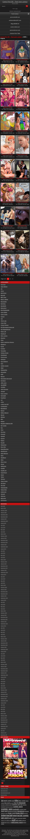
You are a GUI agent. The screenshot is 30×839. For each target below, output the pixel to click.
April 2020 (3, 660)
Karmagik (3, 395)
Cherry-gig (3, 321)
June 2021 (3, 630)
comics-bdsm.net (15, 27)
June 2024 (3, 553)
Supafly (3, 468)
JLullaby (3, 387)
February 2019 (4, 690)
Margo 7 (22, 180)
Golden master (5, 365)
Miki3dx (3, 417)
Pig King (3, 432)
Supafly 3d (3, 470)
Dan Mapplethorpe (5, 329)
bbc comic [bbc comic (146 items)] (22, 800)
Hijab (2, 368)
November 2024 (4, 542)
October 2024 (4, 544)
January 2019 (4, 692)
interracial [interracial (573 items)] (6, 815)
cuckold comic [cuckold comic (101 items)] (22, 809)
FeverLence (4, 357)
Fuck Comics (15, 14)
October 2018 (4, 698)
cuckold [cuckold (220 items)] (16, 809)
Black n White (4, 299)
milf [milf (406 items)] (13, 820)
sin (13, 61)
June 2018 (3, 707)
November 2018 (4, 696)
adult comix (5, 156)
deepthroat (22, 61)
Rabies (2, 440)
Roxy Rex (3, 447)
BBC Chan (3, 297)
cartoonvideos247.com (15, 20)
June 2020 (3, 655)
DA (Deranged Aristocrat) (7, 327)
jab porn (8, 61)
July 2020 (3, 653)
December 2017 (4, 720)
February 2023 (4, 587)
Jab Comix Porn (4, 790)
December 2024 (4, 540)
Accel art (3, 284)
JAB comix (3, 383)
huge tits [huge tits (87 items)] (26, 813)
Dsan (2, 340)
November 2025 (4, 516)
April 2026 (3, 506)
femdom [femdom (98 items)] (15, 811)
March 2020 (3, 662)
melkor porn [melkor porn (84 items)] (8, 820)
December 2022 (4, 591)
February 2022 (4, 613)
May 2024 (3, 555)
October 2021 (4, 621)
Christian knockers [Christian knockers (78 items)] (9, 806)
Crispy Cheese (4, 325)
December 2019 (4, 668)
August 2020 (3, 651)
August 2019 (3, 677)
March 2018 (3, 713)
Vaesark (3, 494)
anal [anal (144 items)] (13, 800)
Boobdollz (3, 306)
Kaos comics (4, 393)
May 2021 (3, 632)
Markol (2, 410)
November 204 (4, 735)
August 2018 (3, 702)
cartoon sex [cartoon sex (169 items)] (16, 805)
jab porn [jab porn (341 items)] (5, 818)
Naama (2, 421)
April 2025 (3, 531)
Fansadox (3, 350)
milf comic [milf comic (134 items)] (19, 820)
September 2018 (4, 700)
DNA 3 (5, 61)
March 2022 (3, 611)
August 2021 (3, 626)
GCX (2, 363)
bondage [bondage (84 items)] (3, 804)
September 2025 (4, 521)
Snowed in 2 (11, 109)
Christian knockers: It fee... (22, 154)
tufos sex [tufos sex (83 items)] (9, 822)
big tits (19, 109)
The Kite (3, 485)
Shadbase (3, 457)
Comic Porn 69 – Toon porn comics (15, 2)
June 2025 (3, 527)
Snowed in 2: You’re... (7, 107)
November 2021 (4, 619)
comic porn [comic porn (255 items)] (18, 807)
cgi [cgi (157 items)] (21, 805)
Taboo (2, 477)
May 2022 (3, 606)
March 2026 (3, 508)
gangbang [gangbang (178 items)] (20, 811)
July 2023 (3, 576)
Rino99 (2, 442)
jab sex (26, 85)
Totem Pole (4, 489)
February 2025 (4, 536)
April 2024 (3, 557)
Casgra (2, 316)
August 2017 (3, 728)
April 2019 (3, 685)
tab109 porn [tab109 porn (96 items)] (4, 822)
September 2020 (4, 649)
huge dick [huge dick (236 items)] (20, 813)
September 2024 (4, 546)
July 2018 (3, 705)
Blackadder (4, 301)
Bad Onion (3, 293)
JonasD (3, 391)
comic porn (10, 204)
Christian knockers (10, 251)
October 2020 (4, 647)
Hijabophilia (4, 370)
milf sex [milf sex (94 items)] (24, 820)
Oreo (2, 430)
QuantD (3, 436)
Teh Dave (3, 483)
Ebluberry (3, 344)
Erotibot (3, 348)
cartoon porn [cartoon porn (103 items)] (8, 804)
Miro (2, 419)
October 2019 (4, 673)
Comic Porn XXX (4, 788)
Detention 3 (26, 61)
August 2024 (3, 549)
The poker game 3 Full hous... (22, 273)
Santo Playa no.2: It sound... (22, 130)
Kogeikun (3, 397)
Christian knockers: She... (7, 249)
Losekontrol (4, 406)
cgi (24, 156)
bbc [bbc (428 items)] (17, 800)
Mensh (2, 415)
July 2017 (3, 730)
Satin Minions (4, 453)
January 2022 (4, 615)
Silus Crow (3, 462)
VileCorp (3, 496)
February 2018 (4, 715)
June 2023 (3, 578)
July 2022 (3, 602)
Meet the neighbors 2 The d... (7, 202)
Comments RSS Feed (16, 11)
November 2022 (4, 593)
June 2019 (3, 681)
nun (11, 61)
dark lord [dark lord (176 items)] (4, 811)
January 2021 (4, 640)
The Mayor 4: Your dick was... (22, 202)
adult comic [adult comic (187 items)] (7, 801)
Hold (2, 374)
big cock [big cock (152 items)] (7, 803)
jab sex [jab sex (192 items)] (11, 818)
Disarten (3, 338)
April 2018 (3, 711)
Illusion (3, 376)
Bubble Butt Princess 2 (7, 85)
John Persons (4, 389)
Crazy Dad (7, 180)
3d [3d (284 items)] (2, 801)
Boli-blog (3, 303)
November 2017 (4, 722)
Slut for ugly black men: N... (22, 249)
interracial (23, 109)
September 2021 (4, 623)
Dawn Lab (3, 331)
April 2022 (3, 608)
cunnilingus (10, 156)
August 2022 (3, 600)
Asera (2, 291)
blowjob (21, 156)
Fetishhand (4, 355)
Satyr (2, 455)
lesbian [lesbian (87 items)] (16, 818)
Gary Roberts (4, 361)
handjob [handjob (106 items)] (27, 811)
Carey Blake (4, 312)
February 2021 (4, 638)
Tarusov (3, 479)
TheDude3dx (4, 487)
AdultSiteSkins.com (15, 835)
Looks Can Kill (4, 404)
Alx (1, 289)
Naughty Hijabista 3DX (7, 423)
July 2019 (3, 679)
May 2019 (3, 683)
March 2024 (3, 559)
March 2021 (3, 636)
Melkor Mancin (4, 412)
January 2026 (4, 512)
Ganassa (3, 359)
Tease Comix (4, 481)
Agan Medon (4, 286)
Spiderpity (3, 466)
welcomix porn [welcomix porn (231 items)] (17, 822)
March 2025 (3, 534)
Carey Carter (4, 314)
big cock (6, 204)
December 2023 (4, 566)
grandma (11, 180)
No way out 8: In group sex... (8, 225)
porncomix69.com (15, 17)
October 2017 (4, 724)
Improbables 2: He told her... (22, 83)
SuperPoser (4, 472)
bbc (18, 61)
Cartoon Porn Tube (15, 33)
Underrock (3, 492)
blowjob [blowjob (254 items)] (22, 803)
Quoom (3, 438)
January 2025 (4, 538)
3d (18, 156)
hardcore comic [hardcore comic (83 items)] (4, 813)
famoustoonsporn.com (5, 792)
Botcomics (3, 308)
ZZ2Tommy (4, 500)
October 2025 (4, 519)
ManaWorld (4, 408)
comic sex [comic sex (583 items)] (6, 809)
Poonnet (3, 434)
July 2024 (3, 551)
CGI (2, 318)
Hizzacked (3, 372)
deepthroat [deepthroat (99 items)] (10, 811)
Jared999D (3, 385)
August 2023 (3, 574)
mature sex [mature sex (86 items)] (3, 820)
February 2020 (4, 664)
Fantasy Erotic (4, 353)
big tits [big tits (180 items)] (16, 803)
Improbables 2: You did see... (7, 130)
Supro (2, 475)
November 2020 (4, 645)
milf (7, 109)
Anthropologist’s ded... (22, 225)
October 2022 (4, 596)
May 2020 (3, 658)
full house (26, 275)
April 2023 (3, 583)
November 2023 (4, 568)
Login (17, 8)
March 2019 (3, 687)
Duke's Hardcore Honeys (7, 342)
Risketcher (3, 445)
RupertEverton (4, 449)
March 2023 (3, 585)
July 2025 (3, 525)
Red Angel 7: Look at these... (22, 107)
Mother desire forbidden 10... (8, 178)
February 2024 (4, 561)
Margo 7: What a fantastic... (22, 178)
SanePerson (4, 451)
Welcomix (3, 498)
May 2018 (3, 709)
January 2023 (4, 589)
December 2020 (4, 643)
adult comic (20, 133)
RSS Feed (11, 11)
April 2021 (3, 634)
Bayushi (3, 295)
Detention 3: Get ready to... (22, 59)
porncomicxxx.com (15, 30)
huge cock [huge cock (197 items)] (12, 813)
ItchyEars (3, 380)
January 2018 (4, 717)
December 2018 (4, 694)
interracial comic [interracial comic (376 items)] (20, 815)
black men (22, 251)
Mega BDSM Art (15, 23)
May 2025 (3, 529)
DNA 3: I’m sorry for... (7, 59)
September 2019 (4, 675)
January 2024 (4, 563)
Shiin (2, 460)
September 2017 (4, 726)
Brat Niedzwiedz (5, 310)
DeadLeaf (3, 333)
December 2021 (4, 617)
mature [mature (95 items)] (24, 818)
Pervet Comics (4, 795)
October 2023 (4, 570)
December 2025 (4, 514)
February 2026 (4, 510)
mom (28, 180)
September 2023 (4, 572)
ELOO (2, 346)
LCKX (2, 402)
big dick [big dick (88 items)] (12, 803)
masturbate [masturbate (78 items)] (20, 818)
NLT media (3, 425)
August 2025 (3, 523)
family (6, 227)
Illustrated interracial (6, 378)
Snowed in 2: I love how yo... (8, 154)
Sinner (2, 464)
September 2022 (4, 598)
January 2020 (4, 666)
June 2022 (3, 604)
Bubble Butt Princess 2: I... (7, 83)
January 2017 (4, 732)
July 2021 (3, 628)
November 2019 (4, 670)
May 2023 (3, 581)
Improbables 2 (22, 85)
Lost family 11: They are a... (8, 273)
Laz (2, 400)
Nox (2, 427)
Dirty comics (4, 336)
